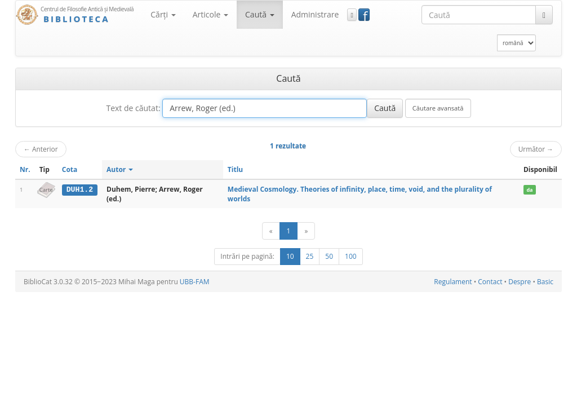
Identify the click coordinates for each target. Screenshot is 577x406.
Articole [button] (210, 14)
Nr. (25, 169)
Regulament (453, 281)
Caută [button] (259, 14)
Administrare (315, 14)
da (529, 189)
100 (351, 256)
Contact (490, 281)
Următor (535, 148)
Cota (70, 169)
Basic (545, 281)
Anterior (41, 148)
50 (329, 256)
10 (290, 256)
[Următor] (306, 231)
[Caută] (544, 14)
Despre (519, 281)
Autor (119, 169)
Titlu (235, 169)
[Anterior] (271, 231)
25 (310, 256)
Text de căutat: (133, 108)
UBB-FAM (195, 281)
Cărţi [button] (162, 14)
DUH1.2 (79, 189)
